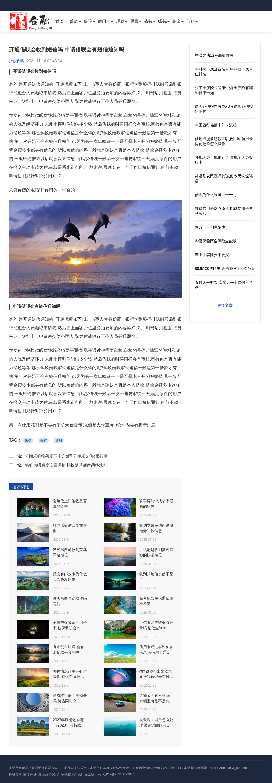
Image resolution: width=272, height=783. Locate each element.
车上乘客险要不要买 (212, 255)
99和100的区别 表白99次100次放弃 (225, 268)
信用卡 (104, 21)
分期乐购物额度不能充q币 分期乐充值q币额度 (66, 456)
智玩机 (77, 774)
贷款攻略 (16, 61)
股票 (134, 21)
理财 (120, 21)
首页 (59, 21)
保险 (88, 21)
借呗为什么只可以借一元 (216, 195)
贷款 (73, 21)
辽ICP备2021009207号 (119, 774)
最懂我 (43, 774)
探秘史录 (15, 774)
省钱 (148, 21)
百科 (190, 21)
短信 (28, 440)
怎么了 (54, 774)
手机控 (66, 774)
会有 (43, 440)
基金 (176, 21)
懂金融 (89, 774)
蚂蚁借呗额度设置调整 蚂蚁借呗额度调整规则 (66, 465)
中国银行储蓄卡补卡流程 (216, 125)
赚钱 (162, 21)
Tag (98, 774)
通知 (58, 440)
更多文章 (225, 305)
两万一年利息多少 (210, 227)
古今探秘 (30, 774)
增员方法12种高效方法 (214, 55)
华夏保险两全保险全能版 (216, 241)
